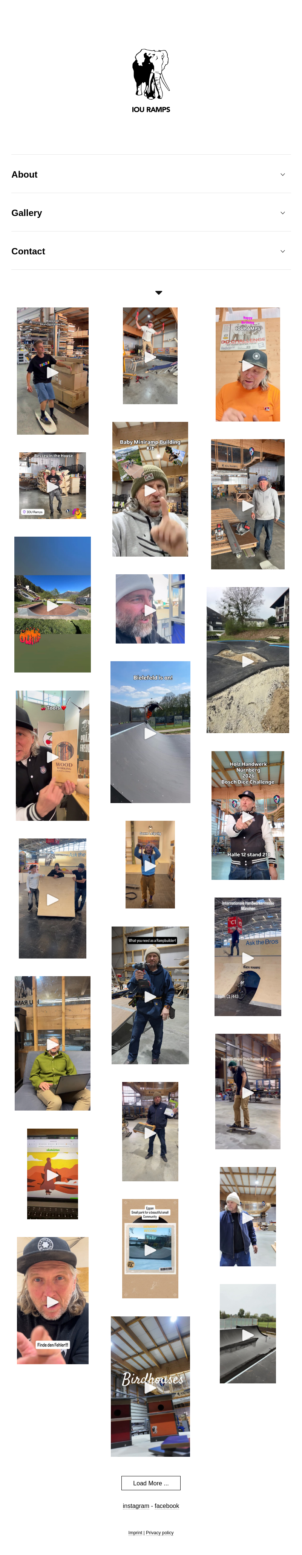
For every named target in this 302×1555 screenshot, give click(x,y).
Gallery (26, 213)
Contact (28, 251)
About (24, 174)
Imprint (136, 1532)
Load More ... (151, 1483)
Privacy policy (159, 1532)
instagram (136, 1506)
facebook (167, 1506)
